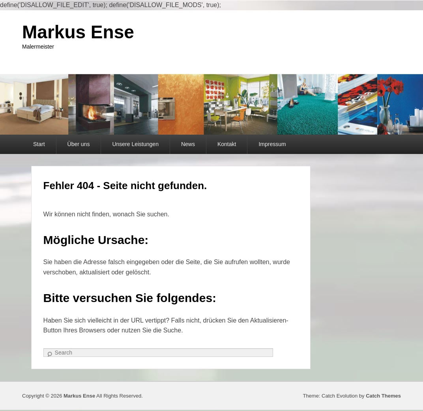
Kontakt (226, 144)
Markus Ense (78, 32)
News (188, 144)
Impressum (272, 144)
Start (39, 144)
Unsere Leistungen (135, 144)
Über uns (78, 144)
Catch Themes (383, 396)
